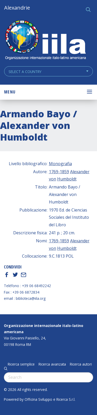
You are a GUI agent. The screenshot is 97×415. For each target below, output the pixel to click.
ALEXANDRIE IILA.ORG (45, 40)
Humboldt (67, 179)
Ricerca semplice (21, 364)
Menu (10, 92)
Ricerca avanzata (52, 364)
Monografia (60, 163)
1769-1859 (59, 171)
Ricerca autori (81, 364)
